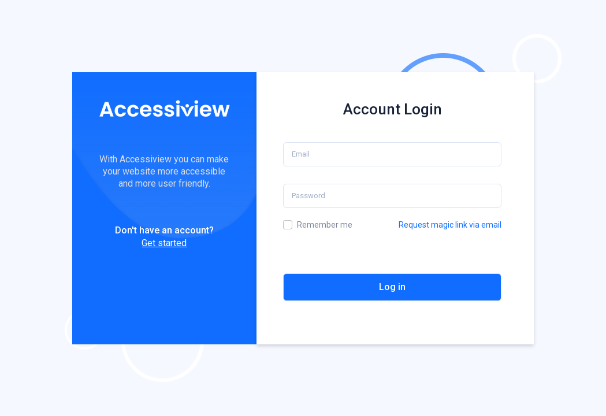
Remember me (324, 224)
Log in (392, 286)
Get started (164, 242)
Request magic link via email (450, 224)
